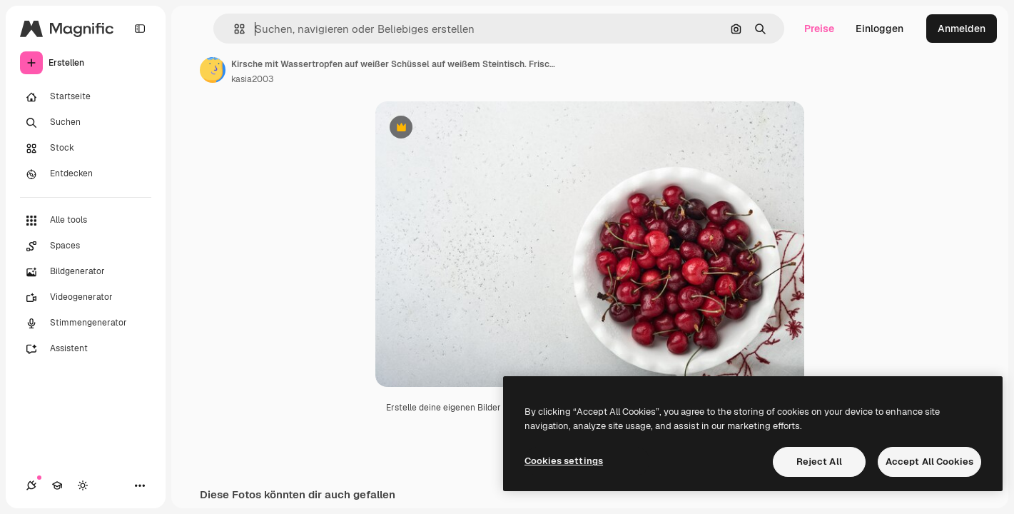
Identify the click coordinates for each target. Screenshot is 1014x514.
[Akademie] (57, 485)
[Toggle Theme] (82, 485)
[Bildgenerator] (85, 272)
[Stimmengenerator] (85, 323)
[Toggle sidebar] (139, 28)
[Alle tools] (85, 220)
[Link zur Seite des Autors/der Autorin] (212, 70)
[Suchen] (85, 122)
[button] (233, 29)
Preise (819, 28)
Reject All (819, 461)
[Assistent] (85, 349)
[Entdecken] (85, 174)
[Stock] (85, 148)
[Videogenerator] (85, 297)
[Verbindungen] (31, 485)
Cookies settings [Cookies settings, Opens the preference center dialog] (563, 461)
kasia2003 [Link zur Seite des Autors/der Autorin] (252, 79)
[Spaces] (85, 246)
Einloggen (879, 28)
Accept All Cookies (929, 461)
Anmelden (961, 28)
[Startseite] (85, 97)
